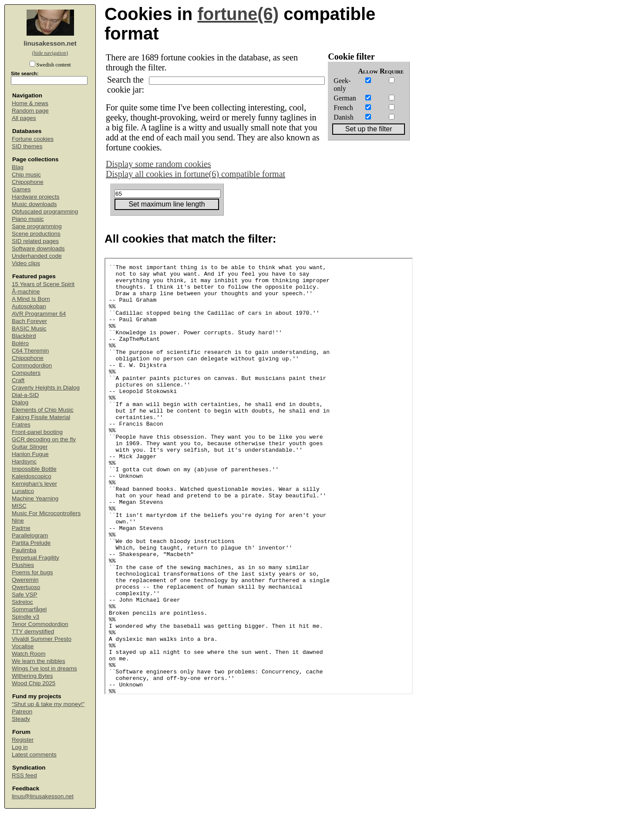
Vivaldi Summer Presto (41, 639)
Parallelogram (30, 535)
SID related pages (35, 241)
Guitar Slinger (30, 446)
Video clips (26, 263)
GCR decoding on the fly (44, 439)
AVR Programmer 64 (39, 313)
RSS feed (24, 775)
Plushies (23, 565)
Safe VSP (24, 594)
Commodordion (32, 365)
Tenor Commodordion (40, 624)
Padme (21, 528)
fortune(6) (238, 13)
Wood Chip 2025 (33, 683)
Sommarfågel (29, 609)
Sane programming (37, 226)
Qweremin (25, 579)
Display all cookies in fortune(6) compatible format (195, 174)
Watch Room (29, 653)
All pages (24, 118)
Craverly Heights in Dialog (46, 387)
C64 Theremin (30, 350)
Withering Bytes (32, 676)
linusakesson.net (50, 43)
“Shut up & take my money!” (48, 704)
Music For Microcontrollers (46, 513)
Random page (30, 110)
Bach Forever (29, 321)
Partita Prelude (31, 543)
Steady (21, 719)
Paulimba (24, 550)
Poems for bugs (32, 572)
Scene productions (36, 233)
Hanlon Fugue (30, 454)
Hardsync (24, 461)
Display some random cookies (158, 164)
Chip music (26, 174)
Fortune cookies (33, 139)
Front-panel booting (37, 432)
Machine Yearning (35, 498)
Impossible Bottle (34, 469)
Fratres (21, 424)
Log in (20, 747)
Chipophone (28, 182)
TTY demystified (33, 631)
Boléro (20, 343)
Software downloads (38, 248)
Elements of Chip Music (43, 409)
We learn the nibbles (38, 661)
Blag (18, 167)
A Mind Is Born (31, 299)
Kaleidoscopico (31, 476)
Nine (18, 520)
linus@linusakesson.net (43, 796)
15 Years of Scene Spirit (43, 284)
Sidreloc (22, 602)
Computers (26, 373)
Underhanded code (37, 256)
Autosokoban (29, 306)
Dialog (20, 402)
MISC (19, 506)
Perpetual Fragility (35, 557)
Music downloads (34, 204)
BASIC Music (29, 328)
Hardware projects (36, 196)
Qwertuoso (26, 587)
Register (23, 739)
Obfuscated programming (45, 211)
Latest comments (34, 754)
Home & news (30, 103)
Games (21, 189)
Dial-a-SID (25, 395)
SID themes (27, 146)
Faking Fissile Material (41, 417)
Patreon (22, 711)
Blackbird (24, 336)
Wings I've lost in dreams (44, 668)
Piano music (28, 219)
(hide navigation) (50, 53)
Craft (18, 380)
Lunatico (23, 491)
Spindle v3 (25, 616)
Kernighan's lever (34, 483)
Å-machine (26, 291)
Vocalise (23, 646)
